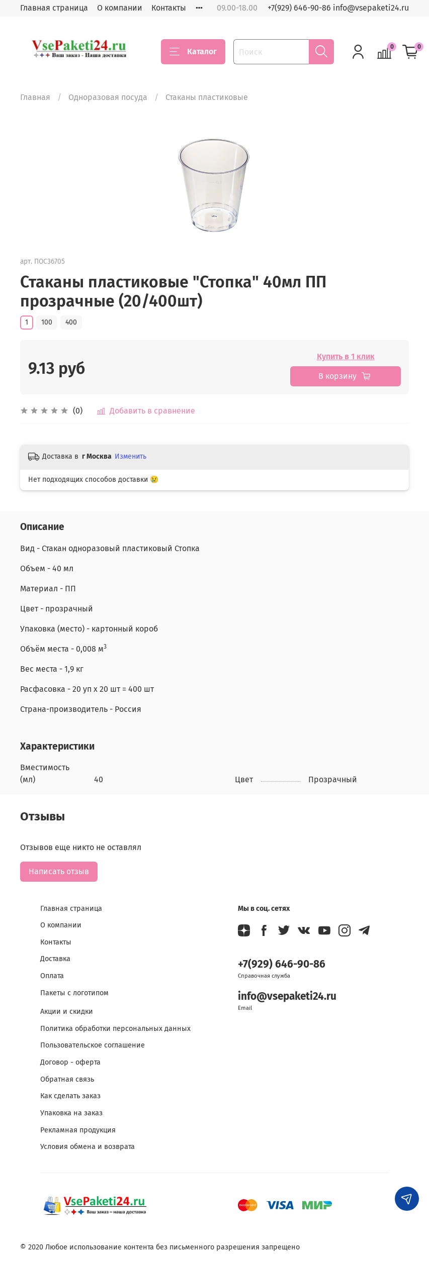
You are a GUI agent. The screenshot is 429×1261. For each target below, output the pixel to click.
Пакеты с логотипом (74, 993)
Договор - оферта (70, 1062)
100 (46, 322)
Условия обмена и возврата (87, 1146)
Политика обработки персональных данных (115, 1028)
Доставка (55, 959)
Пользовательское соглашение (92, 1045)
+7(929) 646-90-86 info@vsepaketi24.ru (338, 8)
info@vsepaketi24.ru (287, 996)
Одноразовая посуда (107, 97)
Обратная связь (67, 1079)
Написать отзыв (59, 871)
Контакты (168, 8)
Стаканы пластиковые (206, 97)
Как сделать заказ (70, 1096)
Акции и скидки (66, 1011)
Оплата (52, 976)
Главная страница (54, 8)
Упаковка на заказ (71, 1113)
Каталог (193, 52)
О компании (119, 8)
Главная (35, 97)
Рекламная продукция (78, 1130)
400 (71, 322)
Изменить (130, 456)
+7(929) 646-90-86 (281, 964)
